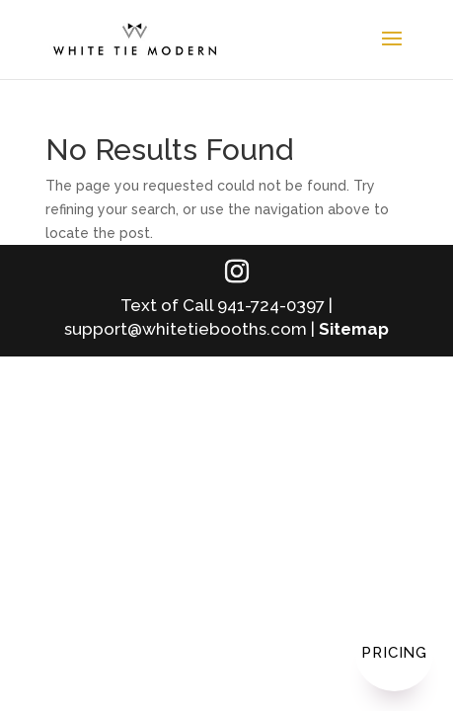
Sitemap (354, 329)
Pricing (394, 653)
